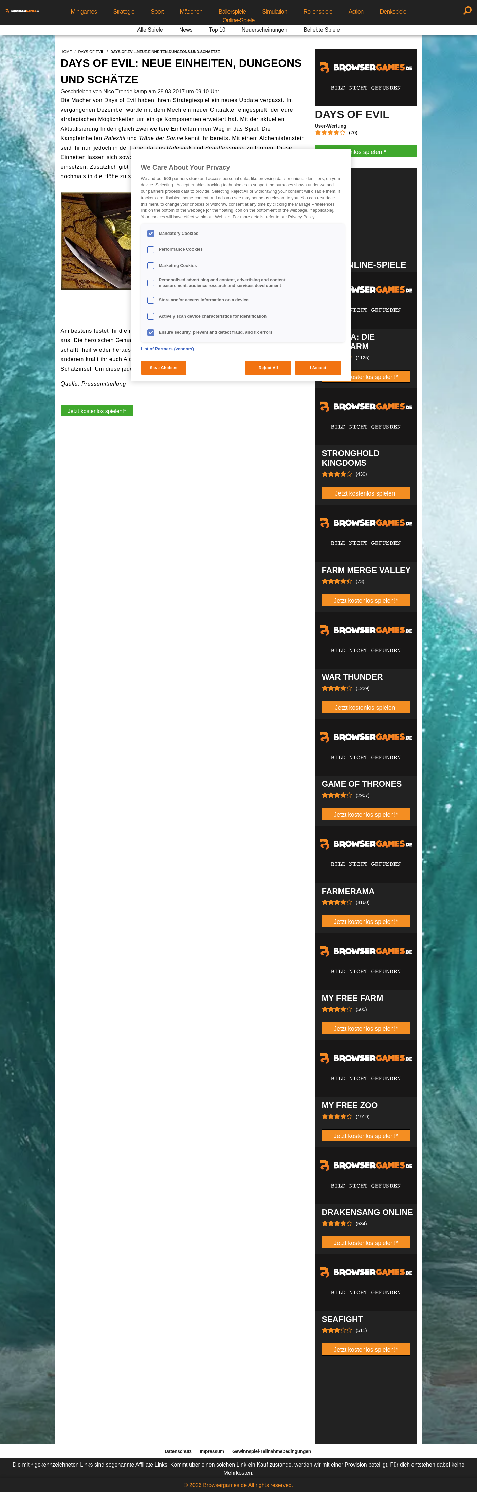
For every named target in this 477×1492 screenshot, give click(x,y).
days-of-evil (91, 52)
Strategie (123, 11)
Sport (157, 11)
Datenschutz (178, 1451)
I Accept (318, 368)
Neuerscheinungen (264, 30)
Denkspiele (393, 11)
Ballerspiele (232, 11)
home (66, 52)
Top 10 (217, 30)
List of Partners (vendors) (167, 349)
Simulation (274, 11)
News (186, 30)
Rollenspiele (318, 11)
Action (356, 11)
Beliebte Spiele (322, 30)
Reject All (268, 368)
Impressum (212, 1451)
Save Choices (164, 368)
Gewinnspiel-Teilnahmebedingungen (271, 1451)
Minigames (84, 11)
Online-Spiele (238, 20)
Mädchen (191, 11)
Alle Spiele (150, 30)
